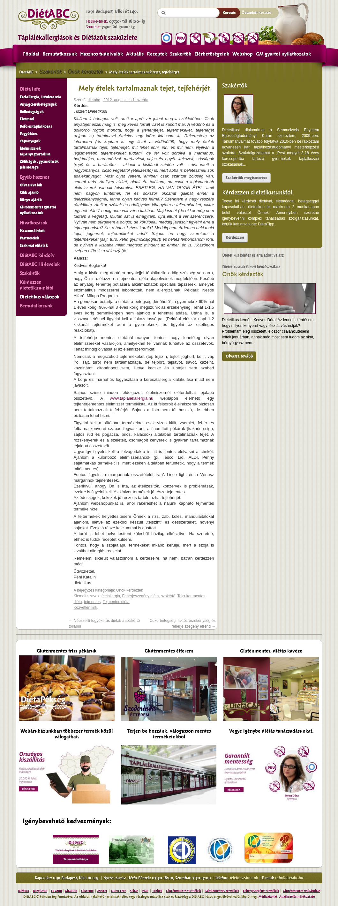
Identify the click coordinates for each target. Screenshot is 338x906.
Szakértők (180, 54)
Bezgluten (40, 891)
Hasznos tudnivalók (101, 54)
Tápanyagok (30, 141)
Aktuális (135, 54)
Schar (134, 891)
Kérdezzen (235, 237)
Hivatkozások (34, 223)
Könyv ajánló (31, 199)
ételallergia (110, 596)
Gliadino (71, 891)
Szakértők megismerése (246, 177)
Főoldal (31, 54)
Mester (102, 891)
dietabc (94, 100)
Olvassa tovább (239, 356)
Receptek (157, 54)
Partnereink (30, 238)
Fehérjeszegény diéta (140, 596)
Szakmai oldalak (34, 245)
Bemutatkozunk (59, 54)
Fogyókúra (29, 133)
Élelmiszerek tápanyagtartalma (35, 151)
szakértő (168, 596)
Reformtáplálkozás (36, 126)
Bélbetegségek (32, 111)
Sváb (145, 891)
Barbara (23, 891)
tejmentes (92, 602)
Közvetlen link (85, 607)
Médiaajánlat (268, 897)
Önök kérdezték (242, 274)
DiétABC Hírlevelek (40, 264)
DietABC (26, 72)
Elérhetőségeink (211, 54)
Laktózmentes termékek (222, 891)
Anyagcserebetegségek (38, 104)
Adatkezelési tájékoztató (296, 897)
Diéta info (30, 89)
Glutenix (87, 891)
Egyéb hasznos (34, 177)
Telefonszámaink (243, 877)
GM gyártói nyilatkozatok (283, 54)
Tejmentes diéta (116, 602)
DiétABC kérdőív (37, 255)
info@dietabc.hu (289, 877)
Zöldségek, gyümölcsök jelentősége (39, 164)
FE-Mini (56, 891)
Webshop (242, 54)
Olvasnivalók (31, 185)
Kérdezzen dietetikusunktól (257, 192)
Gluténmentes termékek (183, 891)
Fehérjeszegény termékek (261, 891)
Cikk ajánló (29, 192)
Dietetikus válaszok (39, 297)
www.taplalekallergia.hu (131, 398)
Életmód (27, 119)
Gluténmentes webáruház (301, 891)
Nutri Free (118, 891)
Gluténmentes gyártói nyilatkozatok (38, 210)
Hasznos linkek (32, 230)
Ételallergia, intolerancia (41, 97)
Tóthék (157, 891)
